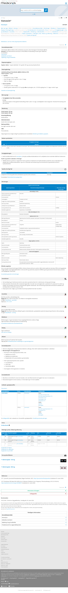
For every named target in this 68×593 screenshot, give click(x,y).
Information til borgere (47, 490)
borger (4, 1)
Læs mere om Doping (6, 332)
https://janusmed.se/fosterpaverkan (42, 478)
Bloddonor (53, 28)
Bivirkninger (47, 28)
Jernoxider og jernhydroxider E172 (45, 396)
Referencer (55, 33)
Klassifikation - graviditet (11, 300)
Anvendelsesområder (38, 28)
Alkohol (10, 28)
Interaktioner (55, 31)
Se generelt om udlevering (7, 449)
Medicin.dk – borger (46, 574)
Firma (46, 30)
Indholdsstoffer (40, 31)
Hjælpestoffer (26, 31)
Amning (15, 28)
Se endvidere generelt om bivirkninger (10, 274)
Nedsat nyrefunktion (27, 33)
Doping (2, 30)
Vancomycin (4, 54)
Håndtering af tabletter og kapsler (40, 133)
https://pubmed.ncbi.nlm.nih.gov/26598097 (11, 483)
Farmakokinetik (40, 30)
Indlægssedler (48, 493)
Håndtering (33, 31)
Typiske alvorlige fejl (31, 35)
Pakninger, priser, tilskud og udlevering (42, 33)
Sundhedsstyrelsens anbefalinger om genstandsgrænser (20, 341)
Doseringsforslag (9, 30)
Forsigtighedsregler (59, 30)
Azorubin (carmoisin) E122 (44, 394)
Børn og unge (4, 28)
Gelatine (40, 403)
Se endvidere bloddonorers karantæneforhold (11, 323)
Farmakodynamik (32, 30)
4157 (10, 301)
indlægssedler (12, 1)
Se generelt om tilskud (6, 447)
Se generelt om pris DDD (7, 450)
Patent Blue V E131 (42, 397)
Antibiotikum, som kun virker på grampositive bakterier (13, 41)
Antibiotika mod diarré (6, 56)
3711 (8, 301)
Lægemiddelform (5, 391)
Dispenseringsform (61, 28)
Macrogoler (41, 405)
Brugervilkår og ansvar (10, 509)
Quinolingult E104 (42, 399)
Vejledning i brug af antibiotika (8, 57)
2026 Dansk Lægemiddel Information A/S (26, 590)
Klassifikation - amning (10, 312)
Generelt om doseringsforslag (8, 90)
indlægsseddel (6, 418)
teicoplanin (19, 156)
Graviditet (12, 31)
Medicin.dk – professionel (30, 574)
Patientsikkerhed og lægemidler (15, 177)
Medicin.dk (37, 576)
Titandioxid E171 (42, 400)
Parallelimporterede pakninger (40, 418)
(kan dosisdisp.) (20, 436)
